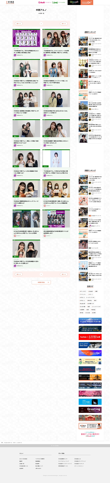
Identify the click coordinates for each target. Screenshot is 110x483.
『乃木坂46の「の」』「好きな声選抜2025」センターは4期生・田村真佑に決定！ (26, 51)
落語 (89, 306)
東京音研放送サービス (63, 466)
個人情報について (39, 466)
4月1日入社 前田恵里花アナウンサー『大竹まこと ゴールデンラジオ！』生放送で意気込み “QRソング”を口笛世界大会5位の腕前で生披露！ (95, 202)
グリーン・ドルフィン (78, 466)
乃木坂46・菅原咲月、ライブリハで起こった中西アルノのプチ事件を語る (56, 81)
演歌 (96, 291)
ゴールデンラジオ (96, 306)
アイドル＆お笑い (58, 2)
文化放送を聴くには (23, 466)
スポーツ (91, 294)
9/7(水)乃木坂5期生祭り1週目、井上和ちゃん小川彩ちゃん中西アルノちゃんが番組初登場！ (56, 203)
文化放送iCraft (77, 458)
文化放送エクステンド (79, 463)
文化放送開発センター (63, 458)
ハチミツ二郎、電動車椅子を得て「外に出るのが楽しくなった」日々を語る (95, 40)
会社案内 (21, 468)
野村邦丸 (90, 300)
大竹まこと (82, 300)
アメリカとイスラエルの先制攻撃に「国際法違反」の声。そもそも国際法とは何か (95, 221)
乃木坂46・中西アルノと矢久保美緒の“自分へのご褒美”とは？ (26, 172)
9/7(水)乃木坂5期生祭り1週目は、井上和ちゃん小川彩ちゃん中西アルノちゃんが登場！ (26, 233)
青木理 (81, 312)
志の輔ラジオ (91, 303)
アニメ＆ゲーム (44, 2)
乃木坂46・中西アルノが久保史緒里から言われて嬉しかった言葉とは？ (26, 262)
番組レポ (16, 76)
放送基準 (37, 463)
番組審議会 (38, 461)
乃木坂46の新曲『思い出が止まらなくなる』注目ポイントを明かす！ (55, 112)
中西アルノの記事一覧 (17, 442)
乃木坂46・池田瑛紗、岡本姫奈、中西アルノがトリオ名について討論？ (26, 112)
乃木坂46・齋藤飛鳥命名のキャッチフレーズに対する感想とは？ (26, 202)
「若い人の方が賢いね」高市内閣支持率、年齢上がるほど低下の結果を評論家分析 (95, 104)
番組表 (20, 461)
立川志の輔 (82, 306)
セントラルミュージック (63, 461)
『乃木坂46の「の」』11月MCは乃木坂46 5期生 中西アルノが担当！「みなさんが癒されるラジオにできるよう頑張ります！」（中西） (56, 173)
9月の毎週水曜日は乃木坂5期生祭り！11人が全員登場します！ (56, 232)
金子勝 (93, 312)
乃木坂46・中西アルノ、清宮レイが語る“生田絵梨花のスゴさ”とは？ (26, 142)
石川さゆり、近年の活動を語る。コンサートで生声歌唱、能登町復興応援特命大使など (95, 189)
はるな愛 (88, 312)
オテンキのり (83, 291)
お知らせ (16, 46)
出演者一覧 (21, 463)
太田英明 (82, 309)
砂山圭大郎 (82, 303)
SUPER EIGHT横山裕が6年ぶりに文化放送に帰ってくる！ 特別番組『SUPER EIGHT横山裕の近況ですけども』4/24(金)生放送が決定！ (95, 139)
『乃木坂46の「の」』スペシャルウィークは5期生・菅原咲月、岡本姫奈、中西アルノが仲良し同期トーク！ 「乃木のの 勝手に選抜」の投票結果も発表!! (56, 53)
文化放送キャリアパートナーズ (65, 463)
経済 (88, 309)
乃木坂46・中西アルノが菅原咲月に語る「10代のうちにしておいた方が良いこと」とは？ (26, 82)
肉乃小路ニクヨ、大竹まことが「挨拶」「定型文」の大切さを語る (95, 275)
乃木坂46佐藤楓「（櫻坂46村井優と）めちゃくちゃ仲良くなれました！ (56, 142)
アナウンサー (83, 294)
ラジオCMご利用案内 (40, 458)
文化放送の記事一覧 (8, 442)
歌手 (95, 300)
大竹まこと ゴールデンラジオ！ (87, 297)
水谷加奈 (91, 291)
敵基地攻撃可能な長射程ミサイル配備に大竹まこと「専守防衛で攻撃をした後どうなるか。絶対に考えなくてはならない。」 (95, 255)
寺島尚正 (93, 309)
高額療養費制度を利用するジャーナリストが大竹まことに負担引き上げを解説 (95, 50)
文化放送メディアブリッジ (80, 461)
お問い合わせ (38, 468)
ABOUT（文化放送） (23, 458)
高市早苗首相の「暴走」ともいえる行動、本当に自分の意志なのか (95, 126)
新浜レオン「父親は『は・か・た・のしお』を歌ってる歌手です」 (95, 83)
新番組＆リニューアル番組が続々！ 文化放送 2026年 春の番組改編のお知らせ (95, 264)
